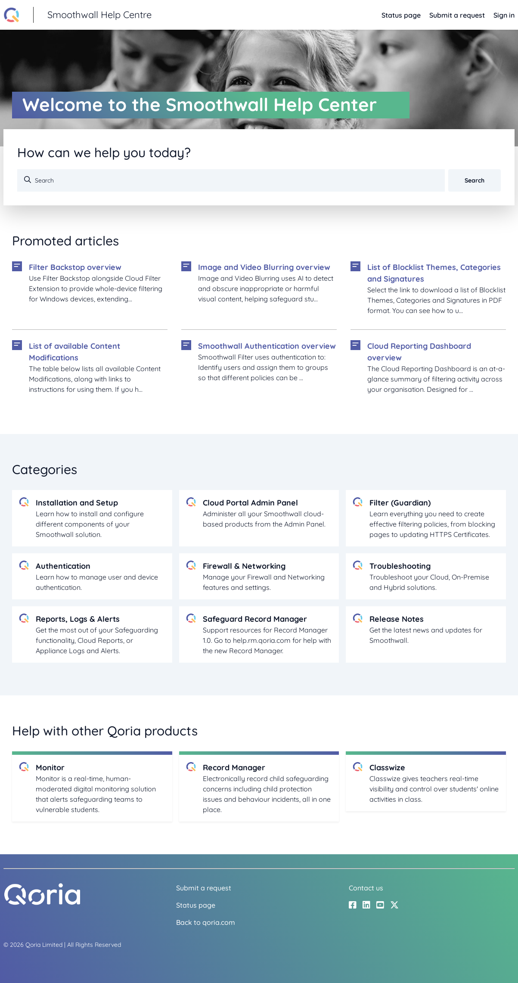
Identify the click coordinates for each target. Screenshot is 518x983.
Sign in (504, 15)
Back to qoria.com (205, 922)
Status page (401, 15)
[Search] (231, 180)
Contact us (366, 888)
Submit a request (457, 15)
